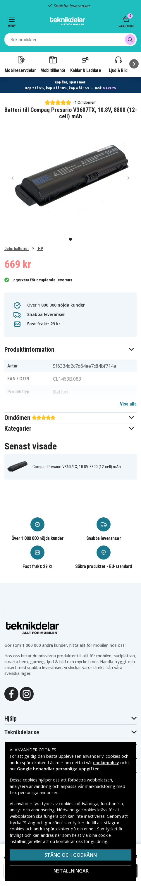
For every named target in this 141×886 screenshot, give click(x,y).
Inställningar (70, 871)
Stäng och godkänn (70, 855)
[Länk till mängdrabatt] (70, 85)
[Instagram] (27, 693)
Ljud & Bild (118, 64)
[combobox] (70, 39)
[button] (70, 349)
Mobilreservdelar (20, 64)
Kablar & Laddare (85, 64)
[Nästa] (134, 64)
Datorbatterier (16, 248)
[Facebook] (11, 693)
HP (40, 248)
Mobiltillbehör (52, 64)
